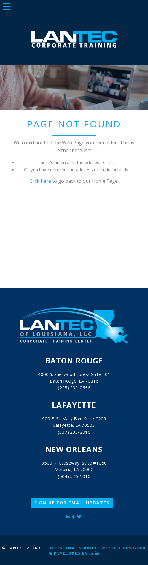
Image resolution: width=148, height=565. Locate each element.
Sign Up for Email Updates (71, 503)
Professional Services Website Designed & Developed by (94, 550)
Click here (40, 181)
